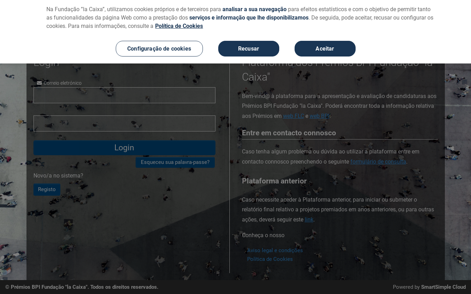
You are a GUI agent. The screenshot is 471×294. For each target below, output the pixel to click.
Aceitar (325, 46)
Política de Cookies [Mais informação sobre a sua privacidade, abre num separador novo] (179, 23)
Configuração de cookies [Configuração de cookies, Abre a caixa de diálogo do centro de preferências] (159, 46)
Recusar (248, 46)
